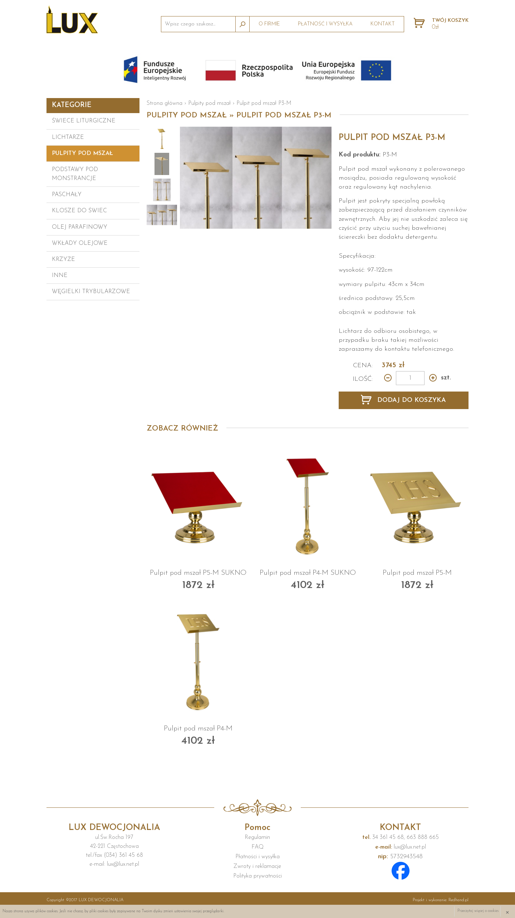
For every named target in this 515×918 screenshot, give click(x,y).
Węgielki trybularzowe (91, 292)
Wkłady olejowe (80, 243)
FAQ (257, 847)
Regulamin (257, 837)
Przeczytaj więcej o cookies (478, 911)
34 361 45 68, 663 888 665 (400, 837)
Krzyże (63, 259)
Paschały (67, 195)
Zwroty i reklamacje (257, 866)
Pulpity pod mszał (82, 153)
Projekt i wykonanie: (441, 900)
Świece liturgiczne (84, 121)
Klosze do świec (79, 211)
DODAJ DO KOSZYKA (410, 400)
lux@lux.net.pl (400, 847)
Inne (60, 275)
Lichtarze (68, 137)
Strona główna (164, 103)
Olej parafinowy (79, 227)
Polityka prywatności (257, 876)
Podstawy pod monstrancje (75, 174)
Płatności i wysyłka (257, 857)
